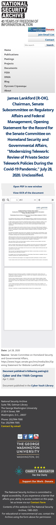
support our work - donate (37, 481)
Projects (8, 63)
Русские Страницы (15, 86)
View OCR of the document (28, 192)
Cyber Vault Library (42, 385)
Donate (50, 29)
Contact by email (11, 426)
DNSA (7, 76)
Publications (11, 54)
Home (7, 49)
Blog (6, 81)
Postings (9, 58)
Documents (10, 67)
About (7, 90)
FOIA (7, 72)
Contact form (38, 502)
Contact (49, 39)
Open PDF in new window (27, 186)
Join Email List (46, 34)
